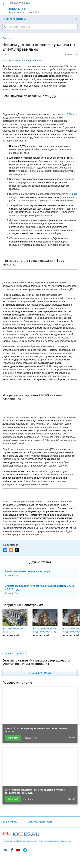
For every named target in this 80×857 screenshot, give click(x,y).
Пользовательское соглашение (55, 841)
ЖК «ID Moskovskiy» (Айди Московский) (45, 621)
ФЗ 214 (68, 114)
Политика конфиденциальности (19, 841)
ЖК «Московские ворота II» (15, 621)
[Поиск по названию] (40, 27)
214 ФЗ (73, 194)
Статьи (6, 38)
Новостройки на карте (39, 821)
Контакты (11, 821)
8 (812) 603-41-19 (19, 9)
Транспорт (14, 60)
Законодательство (32, 60)
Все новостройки (14, 653)
